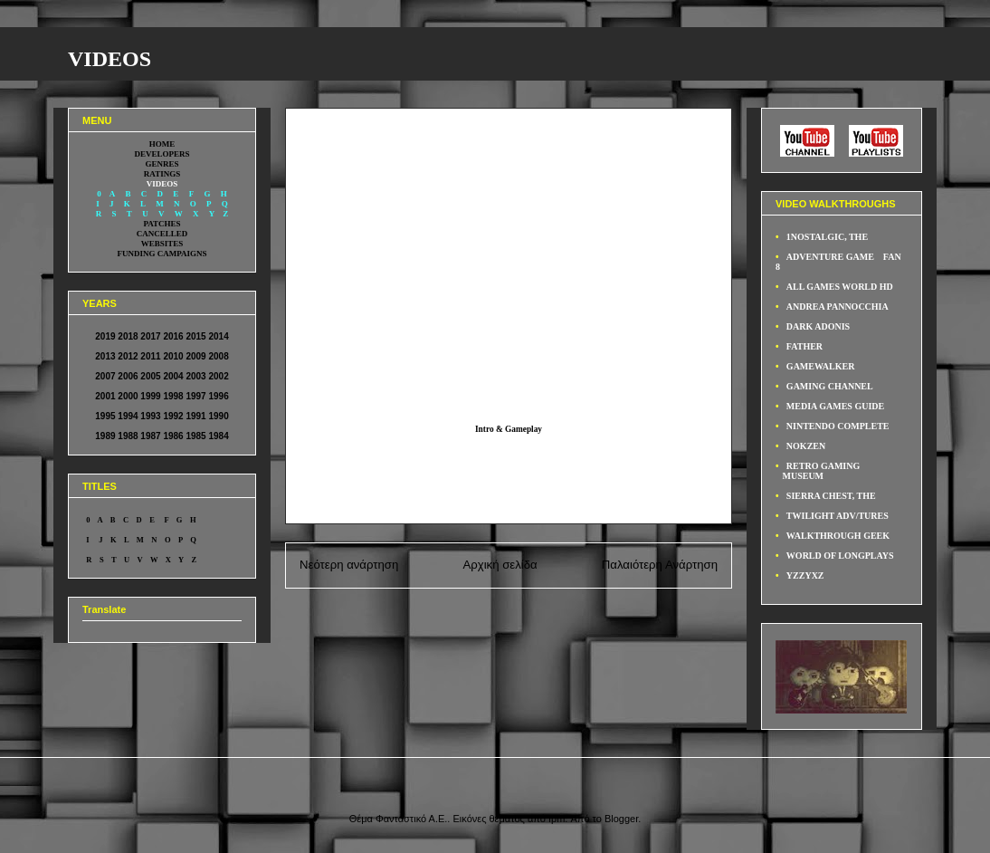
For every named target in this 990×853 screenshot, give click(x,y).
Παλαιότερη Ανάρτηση (660, 564)
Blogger (621, 818)
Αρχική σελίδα (499, 564)
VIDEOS (109, 59)
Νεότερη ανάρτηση (349, 564)
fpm (556, 818)
